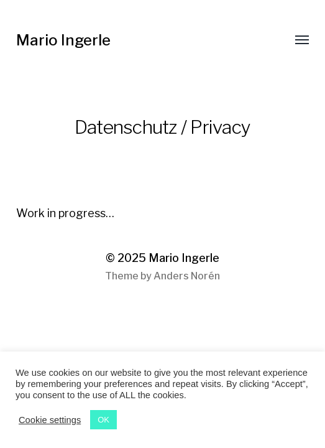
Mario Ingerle (63, 40)
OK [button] (103, 419)
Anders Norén (186, 276)
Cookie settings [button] (50, 420)
